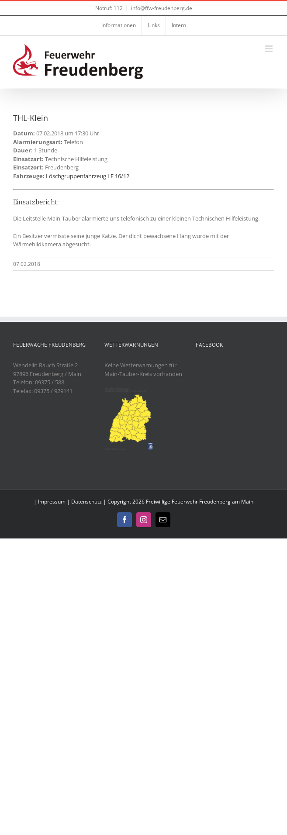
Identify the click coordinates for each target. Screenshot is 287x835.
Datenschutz (86, 501)
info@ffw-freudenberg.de (161, 8)
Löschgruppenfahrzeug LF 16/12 (87, 176)
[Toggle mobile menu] (269, 48)
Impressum (52, 501)
